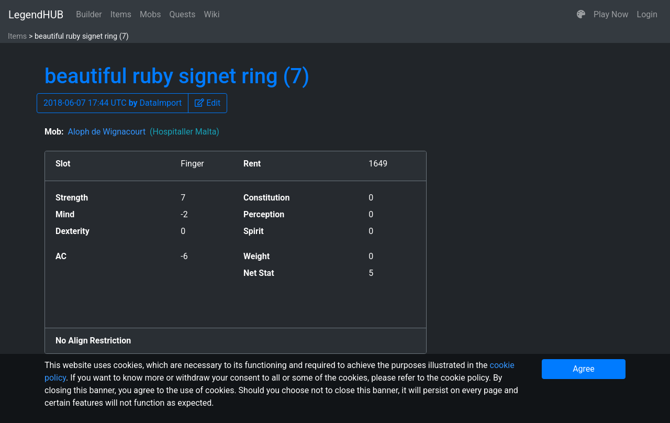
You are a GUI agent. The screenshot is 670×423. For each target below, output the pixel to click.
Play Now (611, 14)
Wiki (212, 14)
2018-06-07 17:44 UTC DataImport (112, 103)
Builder (89, 14)
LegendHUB (35, 14)
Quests (182, 14)
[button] (581, 14)
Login (647, 14)
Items (120, 14)
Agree (584, 369)
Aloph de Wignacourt (143, 132)
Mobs (150, 14)
